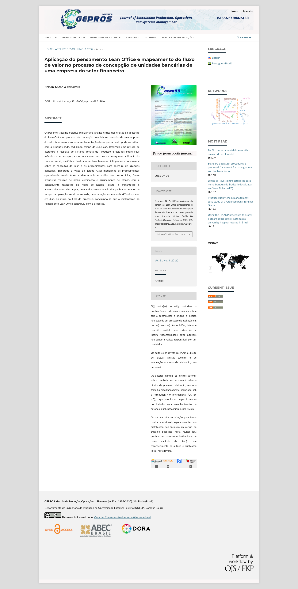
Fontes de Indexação (177, 37)
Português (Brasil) (222, 63)
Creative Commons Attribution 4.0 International (122, 517)
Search (244, 37)
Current (132, 37)
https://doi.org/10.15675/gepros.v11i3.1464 (78, 101)
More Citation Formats (171, 234)
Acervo (150, 37)
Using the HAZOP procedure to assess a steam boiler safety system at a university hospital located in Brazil (230, 218)
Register (248, 11)
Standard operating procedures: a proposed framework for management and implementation (230, 167)
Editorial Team (73, 37)
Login (234, 11)
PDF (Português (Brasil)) (174, 153)
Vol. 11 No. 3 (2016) (82, 49)
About (49, 37)
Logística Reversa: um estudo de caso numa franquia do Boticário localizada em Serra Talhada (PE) (230, 184)
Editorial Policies (104, 37)
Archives (61, 49)
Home (48, 49)
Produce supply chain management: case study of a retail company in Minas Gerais (231, 201)
